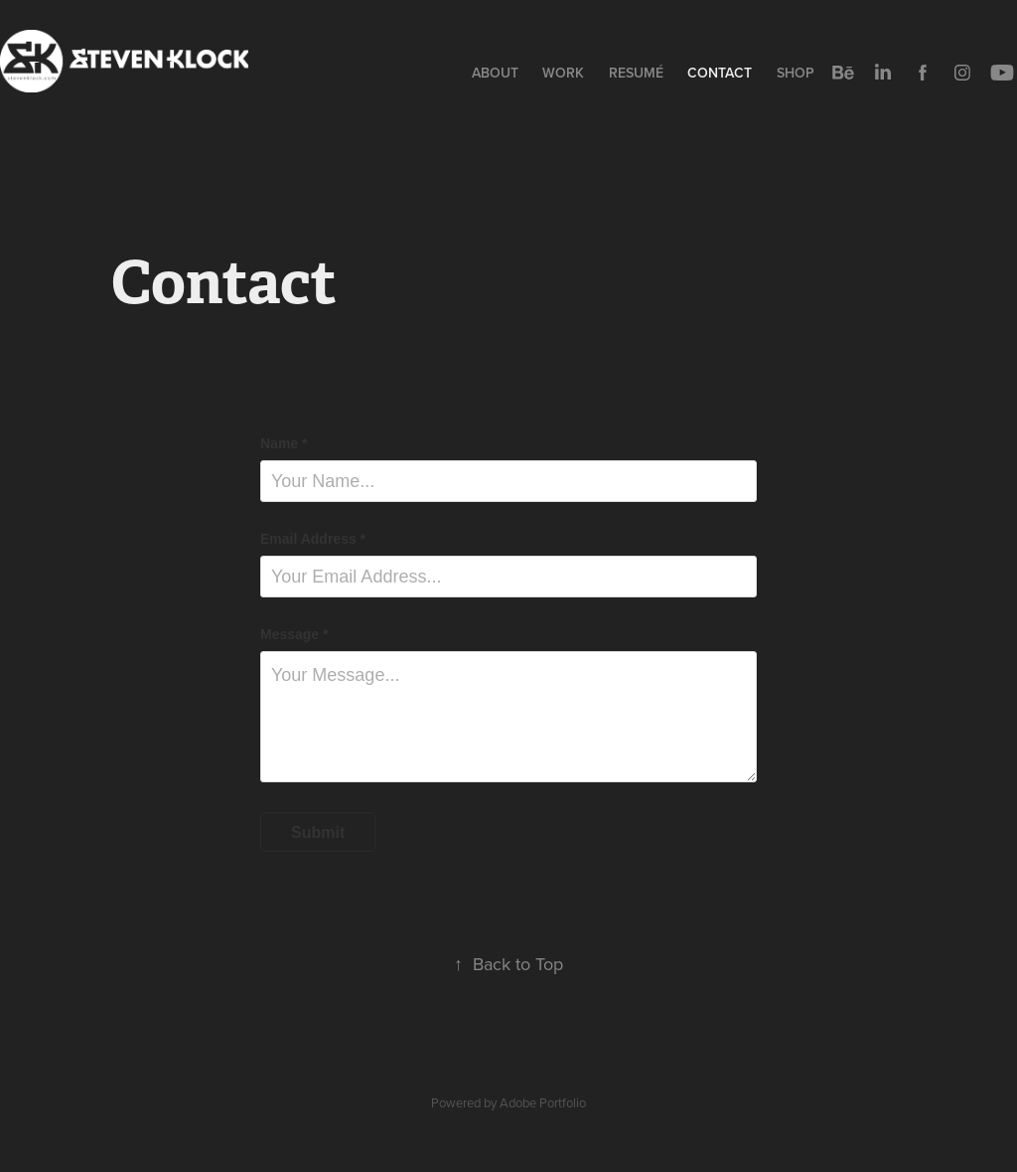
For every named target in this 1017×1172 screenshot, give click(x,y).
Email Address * (312, 539)
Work (563, 73)
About (495, 73)
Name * (283, 443)
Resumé (636, 73)
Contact (719, 73)
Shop (795, 73)
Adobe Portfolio (543, 1102)
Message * (294, 634)
